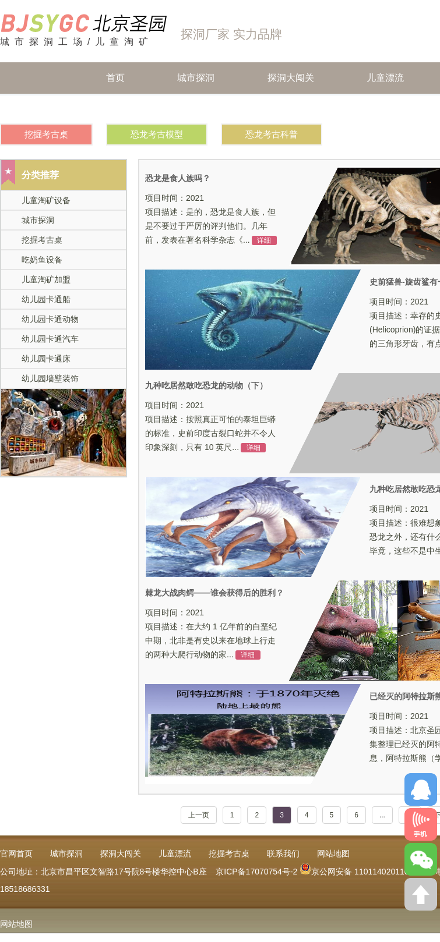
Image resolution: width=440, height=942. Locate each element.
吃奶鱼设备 (42, 259)
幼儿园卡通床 (46, 358)
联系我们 (283, 853)
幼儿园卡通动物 (50, 319)
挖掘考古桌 (46, 134)
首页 (115, 64)
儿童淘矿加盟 (46, 279)
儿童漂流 (385, 64)
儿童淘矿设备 (46, 200)
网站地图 (16, 924)
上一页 (198, 815)
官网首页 (16, 853)
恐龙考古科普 (271, 134)
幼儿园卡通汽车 (50, 338)
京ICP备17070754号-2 (256, 871)
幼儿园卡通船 (46, 299)
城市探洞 (196, 64)
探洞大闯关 (290, 64)
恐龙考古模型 (157, 134)
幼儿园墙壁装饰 (50, 378)
